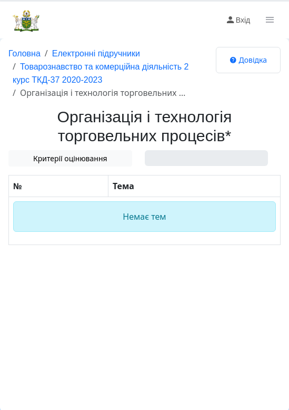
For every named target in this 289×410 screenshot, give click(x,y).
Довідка (248, 60)
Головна (24, 53)
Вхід (237, 20)
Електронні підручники (96, 53)
